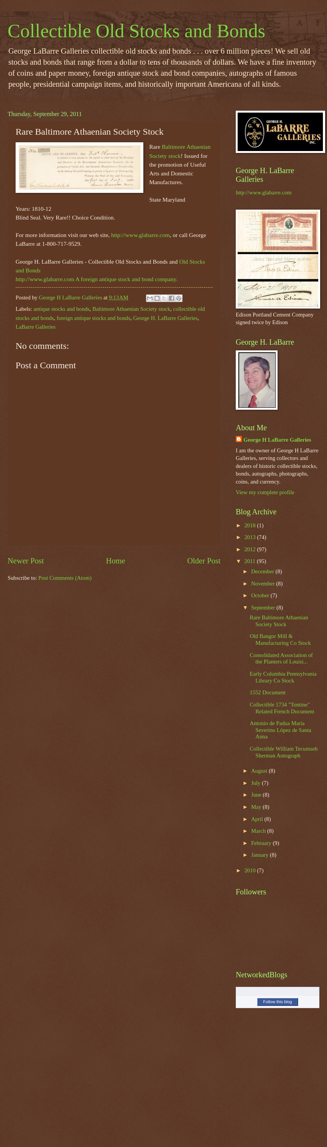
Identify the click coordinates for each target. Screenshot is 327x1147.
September (263, 608)
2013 (250, 537)
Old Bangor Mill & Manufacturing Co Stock (280, 639)
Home (115, 561)
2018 (250, 525)
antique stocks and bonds (61, 309)
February (262, 843)
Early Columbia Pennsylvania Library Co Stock (283, 677)
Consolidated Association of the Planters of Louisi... (281, 658)
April (257, 819)
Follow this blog (277, 1001)
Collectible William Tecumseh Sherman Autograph (284, 752)
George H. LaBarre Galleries (165, 318)
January (260, 855)
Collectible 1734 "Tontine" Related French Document (282, 708)
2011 (250, 561)
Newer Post (26, 561)
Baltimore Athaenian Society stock (131, 309)
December (263, 571)
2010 (250, 870)
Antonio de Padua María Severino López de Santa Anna (280, 730)
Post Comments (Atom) (65, 578)
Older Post (204, 561)
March (259, 831)
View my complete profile (265, 492)
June (257, 795)
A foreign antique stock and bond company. (126, 279)
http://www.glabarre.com (140, 235)
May (257, 807)
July (256, 783)
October (260, 595)
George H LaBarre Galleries (277, 440)
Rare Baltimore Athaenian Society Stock (279, 620)
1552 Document (268, 692)
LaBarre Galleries (36, 327)
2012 (250, 549)
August (259, 771)
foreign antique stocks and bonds (93, 318)
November (263, 584)
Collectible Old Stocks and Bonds (136, 30)
